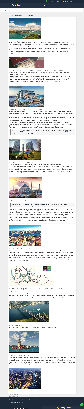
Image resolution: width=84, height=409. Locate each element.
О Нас (56, 5)
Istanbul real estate (13, 401)
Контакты (71, 5)
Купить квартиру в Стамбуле (16, 388)
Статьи (63, 5)
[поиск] (59, 1)
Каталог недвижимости (45, 5)
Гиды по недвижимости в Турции (11, 10)
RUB (71, 1)
